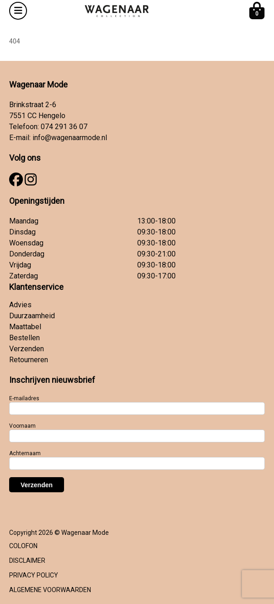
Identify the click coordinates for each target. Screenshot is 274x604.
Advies (20, 304)
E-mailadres (24, 398)
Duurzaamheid (32, 315)
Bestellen (24, 337)
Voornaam (22, 426)
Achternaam (25, 453)
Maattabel (25, 326)
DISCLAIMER (27, 560)
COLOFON (23, 546)
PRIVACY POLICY (33, 575)
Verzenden (26, 348)
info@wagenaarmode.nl (69, 137)
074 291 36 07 (64, 126)
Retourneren (28, 359)
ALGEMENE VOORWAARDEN (50, 589)
